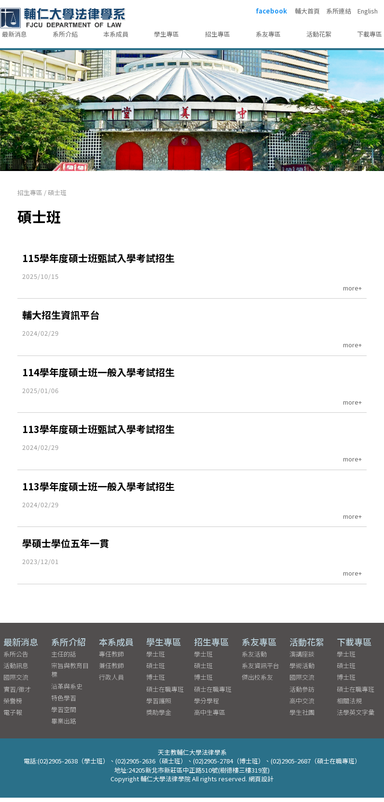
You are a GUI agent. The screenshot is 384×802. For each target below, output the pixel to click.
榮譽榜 (12, 705)
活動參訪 (302, 693)
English (367, 11)
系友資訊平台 (260, 669)
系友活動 (254, 658)
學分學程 (206, 705)
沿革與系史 (66, 690)
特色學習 (63, 702)
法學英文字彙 (355, 716)
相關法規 (349, 705)
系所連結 (338, 11)
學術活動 (302, 669)
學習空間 (63, 713)
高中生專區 (209, 716)
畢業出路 (63, 725)
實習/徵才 (17, 693)
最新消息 (14, 34)
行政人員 (111, 681)
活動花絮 (318, 34)
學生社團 (302, 716)
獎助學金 (158, 716)
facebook (271, 11)
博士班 (155, 681)
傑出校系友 (257, 681)
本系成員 (115, 34)
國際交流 (15, 681)
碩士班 (57, 192)
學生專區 (166, 34)
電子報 (12, 716)
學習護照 (158, 705)
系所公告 (15, 658)
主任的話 (63, 658)
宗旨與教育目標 (70, 674)
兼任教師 (111, 669)
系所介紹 (65, 34)
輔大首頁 (307, 11)
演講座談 (302, 658)
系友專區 (268, 34)
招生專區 (217, 34)
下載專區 (369, 34)
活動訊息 (15, 669)
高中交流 (302, 705)
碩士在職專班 (165, 693)
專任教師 (111, 658)
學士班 (155, 658)
